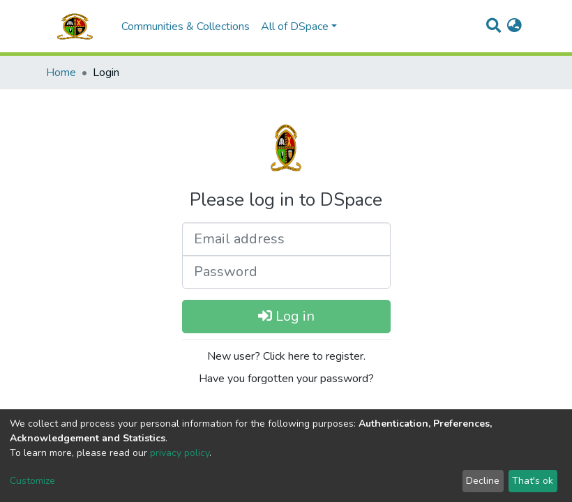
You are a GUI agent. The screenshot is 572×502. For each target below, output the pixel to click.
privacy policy (179, 452)
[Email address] (286, 239)
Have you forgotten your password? (286, 378)
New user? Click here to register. (286, 356)
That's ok (532, 480)
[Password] (286, 272)
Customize (32, 480)
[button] (514, 26)
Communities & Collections (185, 26)
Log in (286, 316)
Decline (482, 480)
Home (61, 72)
